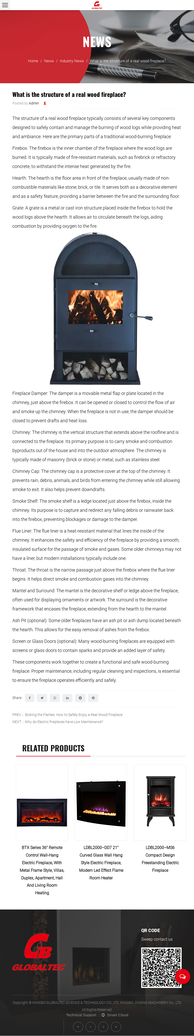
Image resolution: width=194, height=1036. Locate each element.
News (49, 63)
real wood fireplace (67, 118)
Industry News (72, 63)
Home (33, 63)
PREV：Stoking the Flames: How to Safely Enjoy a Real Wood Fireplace (67, 715)
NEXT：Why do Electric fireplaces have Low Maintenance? (57, 722)
